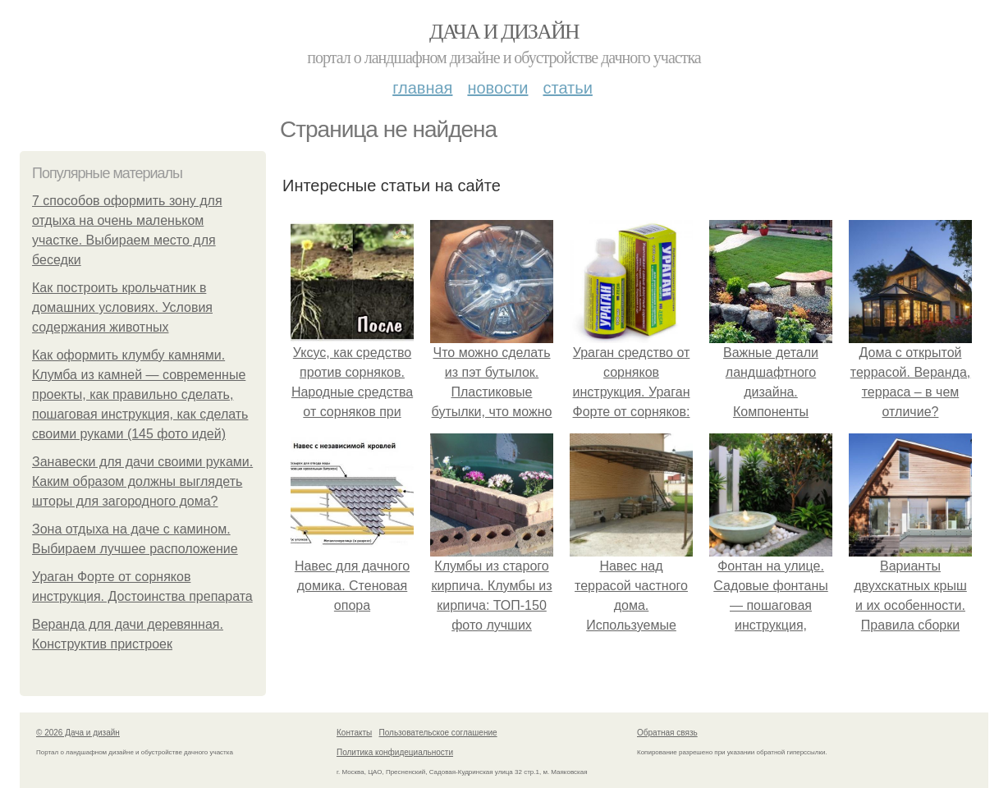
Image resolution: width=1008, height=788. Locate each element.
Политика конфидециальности (395, 752)
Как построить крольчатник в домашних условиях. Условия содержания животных (122, 307)
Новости (497, 88)
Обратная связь (667, 732)
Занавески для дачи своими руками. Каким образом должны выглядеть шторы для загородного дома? (142, 481)
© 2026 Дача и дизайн (78, 732)
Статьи (567, 88)
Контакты (354, 732)
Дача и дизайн (504, 32)
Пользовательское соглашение (438, 732)
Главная (422, 88)
